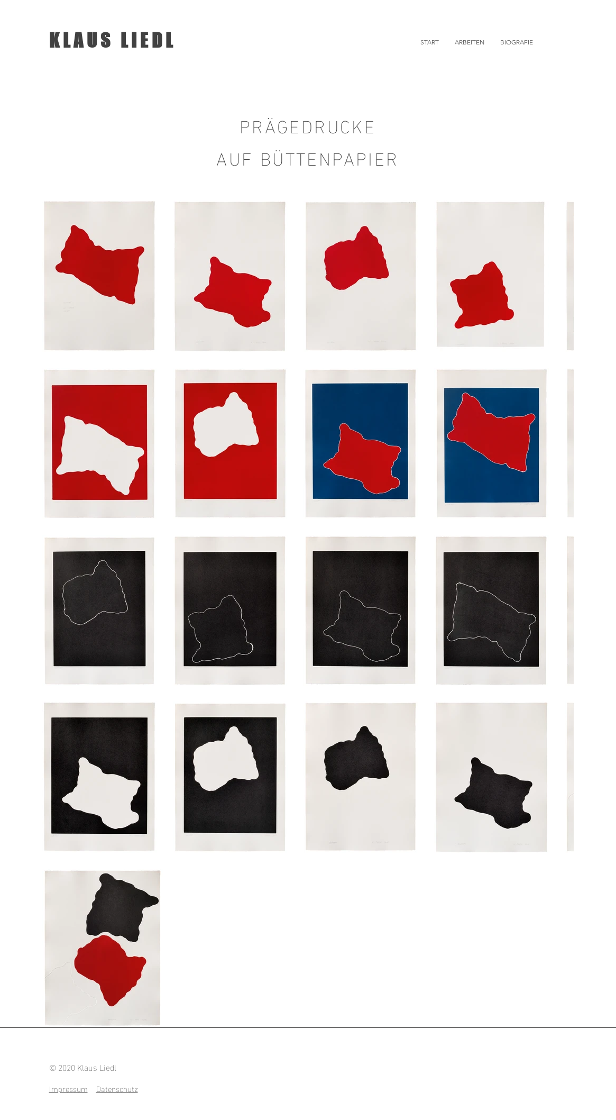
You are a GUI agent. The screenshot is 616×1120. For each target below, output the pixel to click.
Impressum (68, 1088)
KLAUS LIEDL (112, 40)
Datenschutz (117, 1088)
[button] (469, 42)
